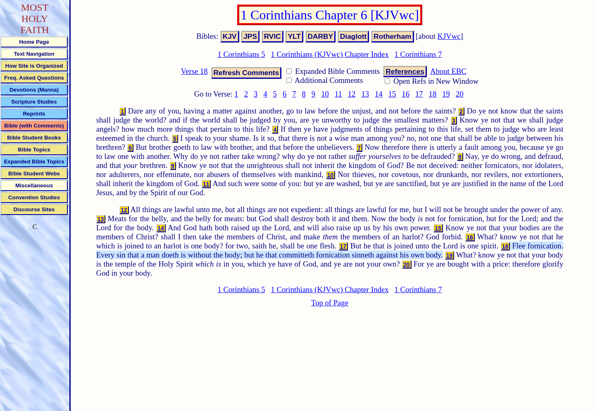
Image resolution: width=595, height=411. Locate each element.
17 (419, 94)
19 (446, 94)
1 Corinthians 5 (241, 54)
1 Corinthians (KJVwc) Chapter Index (330, 54)
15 (392, 94)
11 (338, 94)
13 (365, 94)
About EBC (448, 71)
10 (325, 94)
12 (352, 94)
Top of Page (329, 302)
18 (433, 94)
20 (460, 94)
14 (379, 94)
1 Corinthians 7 (418, 54)
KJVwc (449, 36)
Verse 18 (194, 71)
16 (405, 94)
